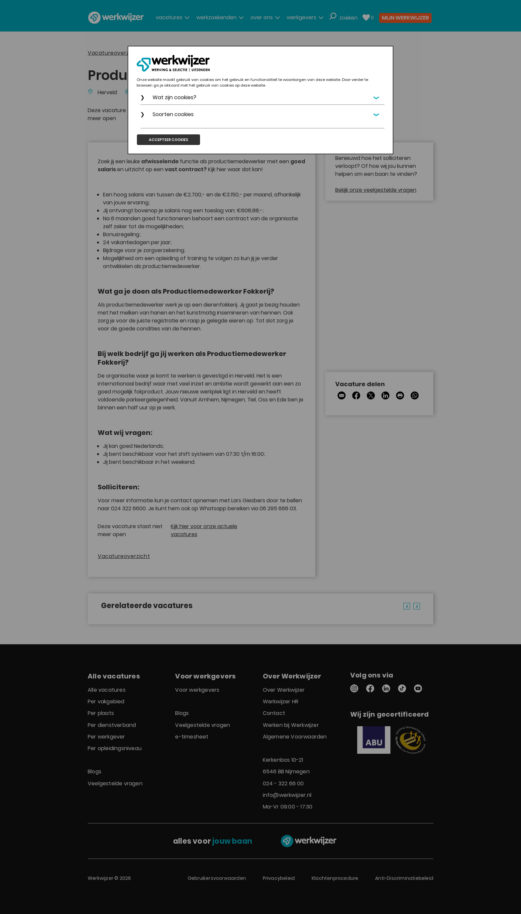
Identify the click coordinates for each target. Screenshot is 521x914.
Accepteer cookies (168, 139)
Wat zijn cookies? (174, 97)
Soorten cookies (173, 114)
